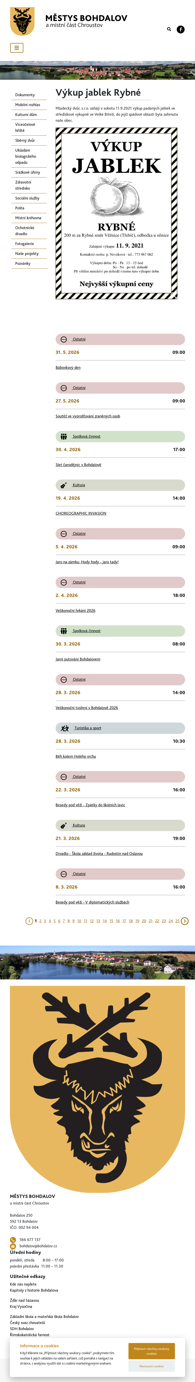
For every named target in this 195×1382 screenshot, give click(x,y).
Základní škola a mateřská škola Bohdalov (44, 1316)
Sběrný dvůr (25, 140)
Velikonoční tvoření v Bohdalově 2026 (87, 707)
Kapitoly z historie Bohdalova (34, 1290)
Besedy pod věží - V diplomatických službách (92, 902)
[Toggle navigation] (16, 48)
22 (157, 920)
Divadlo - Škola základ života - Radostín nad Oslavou (99, 853)
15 (111, 920)
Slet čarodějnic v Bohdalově (78, 464)
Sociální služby (27, 198)
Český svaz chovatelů (27, 1322)
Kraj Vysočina (21, 1306)
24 (171, 920)
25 (177, 920)
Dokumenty (25, 94)
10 (79, 920)
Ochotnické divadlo (24, 230)
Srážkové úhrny (27, 172)
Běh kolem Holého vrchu (76, 756)
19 (137, 920)
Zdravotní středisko (23, 185)
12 (92, 920)
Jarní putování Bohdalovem (78, 659)
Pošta (19, 208)
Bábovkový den (68, 367)
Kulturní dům (26, 114)
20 (144, 920)
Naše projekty (27, 253)
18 (131, 920)
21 (151, 920)
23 (164, 920)
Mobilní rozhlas (27, 104)
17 (124, 920)
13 (98, 920)
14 (105, 920)
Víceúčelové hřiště (25, 127)
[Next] (185, 920)
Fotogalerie (24, 243)
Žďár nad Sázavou (24, 1300)
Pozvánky (22, 263)
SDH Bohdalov (22, 1328)
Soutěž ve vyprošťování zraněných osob (88, 416)
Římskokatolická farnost (30, 1334)
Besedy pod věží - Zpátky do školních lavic (90, 805)
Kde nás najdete (23, 1284)
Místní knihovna (28, 217)
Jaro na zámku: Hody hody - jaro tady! (87, 561)
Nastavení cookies (151, 1366)
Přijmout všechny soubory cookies (151, 1351)
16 (118, 920)
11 (85, 920)
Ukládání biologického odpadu (25, 156)
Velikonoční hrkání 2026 (75, 610)
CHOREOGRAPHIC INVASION (81, 513)
